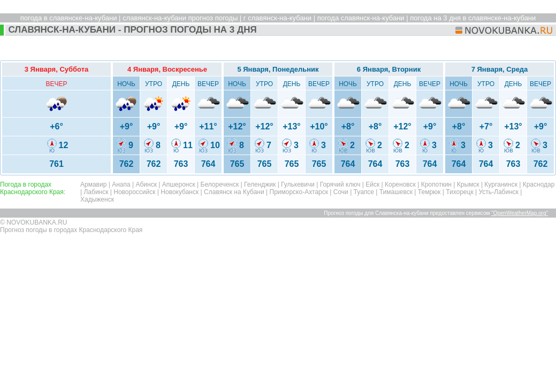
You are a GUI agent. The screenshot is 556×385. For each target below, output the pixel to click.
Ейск (372, 184)
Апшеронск (178, 184)
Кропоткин (436, 184)
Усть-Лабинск (498, 192)
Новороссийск (134, 192)
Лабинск (95, 192)
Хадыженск (97, 199)
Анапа (121, 184)
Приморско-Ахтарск (299, 192)
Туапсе (364, 192)
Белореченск (220, 184)
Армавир (93, 184)
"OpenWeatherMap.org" (519, 213)
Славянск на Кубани (234, 192)
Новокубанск (180, 192)
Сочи (340, 192)
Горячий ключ (340, 184)
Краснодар (539, 184)
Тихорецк (460, 192)
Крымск (468, 184)
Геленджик (260, 184)
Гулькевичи (298, 184)
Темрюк (429, 192)
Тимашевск (396, 192)
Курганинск (500, 184)
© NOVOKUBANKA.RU (33, 222)
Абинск (145, 184)
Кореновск (400, 184)
